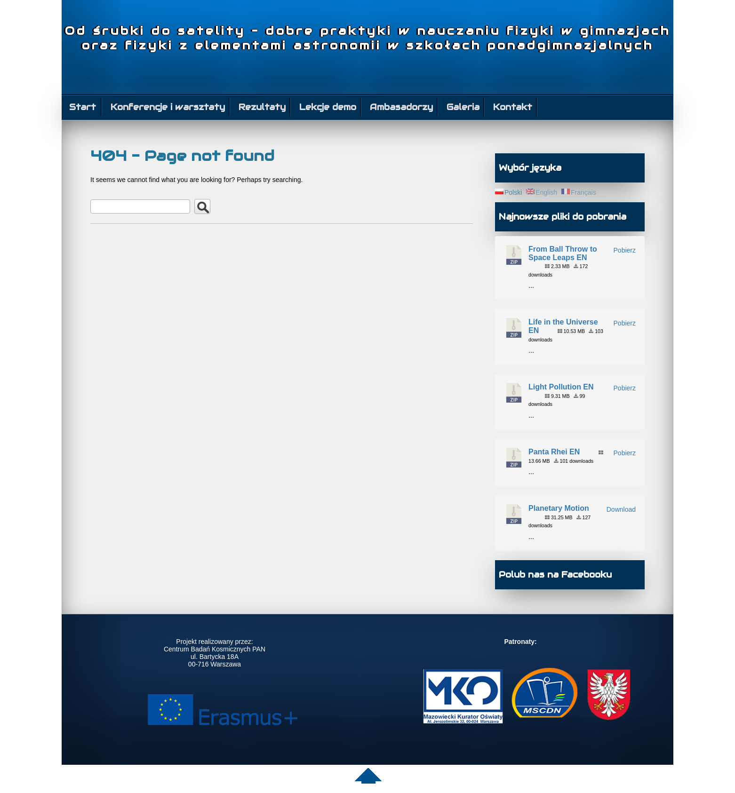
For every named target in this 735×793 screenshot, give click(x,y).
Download (621, 509)
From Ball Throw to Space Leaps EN (562, 253)
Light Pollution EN (561, 387)
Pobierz (625, 250)
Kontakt (512, 107)
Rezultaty (262, 107)
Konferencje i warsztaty (168, 107)
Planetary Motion (558, 508)
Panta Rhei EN (554, 452)
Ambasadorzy (401, 107)
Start (82, 107)
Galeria (463, 107)
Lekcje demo (327, 107)
